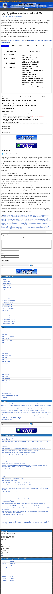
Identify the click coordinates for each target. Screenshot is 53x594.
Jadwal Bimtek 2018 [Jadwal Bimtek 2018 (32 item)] (8, 417)
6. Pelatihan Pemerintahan (7, 291)
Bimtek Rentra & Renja (6, 388)
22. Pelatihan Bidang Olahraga (8, 325)
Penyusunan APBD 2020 (6, 394)
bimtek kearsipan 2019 (24, 215)
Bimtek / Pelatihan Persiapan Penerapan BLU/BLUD (12, 518)
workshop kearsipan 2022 (17, 228)
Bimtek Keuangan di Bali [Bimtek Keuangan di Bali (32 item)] (37, 407)
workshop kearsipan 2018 (21, 227)
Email (2, 254)
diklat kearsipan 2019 (39, 216)
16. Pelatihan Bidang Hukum (7, 312)
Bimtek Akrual (4, 384)
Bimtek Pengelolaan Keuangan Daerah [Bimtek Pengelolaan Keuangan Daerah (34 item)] (36, 410)
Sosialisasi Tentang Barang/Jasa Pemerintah (10, 575)
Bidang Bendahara (5, 335)
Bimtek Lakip (4, 386)
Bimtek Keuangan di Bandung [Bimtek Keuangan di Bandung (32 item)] (46, 407)
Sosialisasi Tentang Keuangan (8, 563)
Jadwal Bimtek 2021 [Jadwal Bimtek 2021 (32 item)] (28, 417)
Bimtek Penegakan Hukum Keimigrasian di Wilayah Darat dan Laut (15, 456)
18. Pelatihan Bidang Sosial (7, 316)
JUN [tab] (43, 46)
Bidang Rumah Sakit (6, 375)
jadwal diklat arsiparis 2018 (6, 219)
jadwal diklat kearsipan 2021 (7, 220)
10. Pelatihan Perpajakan (7, 299)
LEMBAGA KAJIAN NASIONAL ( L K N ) (11, 1)
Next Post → (49, 231)
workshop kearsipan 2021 (6, 228)
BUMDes (3, 390)
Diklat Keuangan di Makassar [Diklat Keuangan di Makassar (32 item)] (17, 415)
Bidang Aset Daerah (6, 333)
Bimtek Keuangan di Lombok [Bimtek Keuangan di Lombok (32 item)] (33, 408)
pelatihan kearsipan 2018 (34, 223)
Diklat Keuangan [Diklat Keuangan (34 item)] (19, 412)
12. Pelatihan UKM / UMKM (7, 304)
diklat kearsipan (22, 216)
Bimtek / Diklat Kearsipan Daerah (16, 40)
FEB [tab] (13, 46)
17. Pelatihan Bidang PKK (7, 314)
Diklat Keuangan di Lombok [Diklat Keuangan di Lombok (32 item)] (7, 415)
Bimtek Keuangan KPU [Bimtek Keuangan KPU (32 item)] (13, 410)
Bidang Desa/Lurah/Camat (7, 342)
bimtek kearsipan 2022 (5, 216)
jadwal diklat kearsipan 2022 (18, 220)
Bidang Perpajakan (5, 367)
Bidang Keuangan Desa (6, 356)
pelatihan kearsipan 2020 (6, 224)
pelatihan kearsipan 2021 (17, 224)
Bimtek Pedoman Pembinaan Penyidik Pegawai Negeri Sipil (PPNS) (15, 499)
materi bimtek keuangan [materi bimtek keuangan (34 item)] (43, 419)
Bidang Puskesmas (5, 373)
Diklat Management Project (7, 462)
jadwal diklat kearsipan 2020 (41, 219)
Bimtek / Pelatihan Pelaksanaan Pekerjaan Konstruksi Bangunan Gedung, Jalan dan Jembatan (20, 470)
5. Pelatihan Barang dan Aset (7, 289)
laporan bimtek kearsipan (30, 222)
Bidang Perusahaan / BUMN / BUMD (9, 369)
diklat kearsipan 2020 (5, 218)
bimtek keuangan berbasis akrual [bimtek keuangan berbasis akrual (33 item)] (23, 405)
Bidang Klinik (4, 359)
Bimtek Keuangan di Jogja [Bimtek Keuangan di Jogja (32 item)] (24, 408)
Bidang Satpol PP (5, 378)
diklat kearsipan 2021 (14, 218)
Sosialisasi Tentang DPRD (7, 567)
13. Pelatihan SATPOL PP (7, 306)
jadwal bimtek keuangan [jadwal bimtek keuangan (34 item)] (37, 417)
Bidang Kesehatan (5, 352)
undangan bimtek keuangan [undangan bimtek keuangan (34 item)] (7, 421)
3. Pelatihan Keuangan (6, 285)
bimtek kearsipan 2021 (43, 215)
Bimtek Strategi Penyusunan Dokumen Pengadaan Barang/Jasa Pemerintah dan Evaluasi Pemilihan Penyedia (24, 495)
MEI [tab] (35, 46)
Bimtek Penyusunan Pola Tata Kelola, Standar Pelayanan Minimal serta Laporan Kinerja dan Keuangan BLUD (23, 505)
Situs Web (3, 258)
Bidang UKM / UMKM (6, 380)
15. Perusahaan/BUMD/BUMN (8, 310)
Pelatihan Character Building (7, 458)
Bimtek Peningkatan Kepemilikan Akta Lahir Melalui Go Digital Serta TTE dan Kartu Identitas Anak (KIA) (22, 486)
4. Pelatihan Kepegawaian (7, 287)
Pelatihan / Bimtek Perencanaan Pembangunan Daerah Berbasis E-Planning (17, 493)
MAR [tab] (20, 46)
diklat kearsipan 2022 (23, 218)
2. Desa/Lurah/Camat (6, 282)
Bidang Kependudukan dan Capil (8, 350)
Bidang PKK (4, 371)
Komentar (4, 238)
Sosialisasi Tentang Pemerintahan (8, 569)
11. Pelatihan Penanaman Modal (8, 301)
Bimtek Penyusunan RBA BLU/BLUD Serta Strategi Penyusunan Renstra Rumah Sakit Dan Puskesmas (22, 507)
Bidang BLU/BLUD (5, 340)
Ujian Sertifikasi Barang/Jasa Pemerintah (10, 397)
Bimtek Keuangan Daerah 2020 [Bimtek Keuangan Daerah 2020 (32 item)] (17, 407)
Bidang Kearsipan (12, 16)
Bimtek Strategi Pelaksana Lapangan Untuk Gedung (12, 472)
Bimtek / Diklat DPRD (6, 382)
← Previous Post (4, 231)
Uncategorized (4, 399)
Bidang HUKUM (5, 344)
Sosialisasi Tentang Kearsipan (8, 582)
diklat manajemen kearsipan (34, 218)
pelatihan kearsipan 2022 (27, 224)
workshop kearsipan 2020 (42, 227)
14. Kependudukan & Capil (7, 308)
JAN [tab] (5, 46)
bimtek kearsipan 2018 (15, 215)
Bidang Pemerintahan (6, 363)
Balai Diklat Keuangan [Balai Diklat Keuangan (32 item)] (5, 405)
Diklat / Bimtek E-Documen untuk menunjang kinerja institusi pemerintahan (22, 14)
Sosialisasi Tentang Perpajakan (8, 580)
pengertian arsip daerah (6, 226)
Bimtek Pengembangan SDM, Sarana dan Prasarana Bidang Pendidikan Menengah (18, 454)
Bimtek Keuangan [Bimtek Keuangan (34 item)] (12, 405)
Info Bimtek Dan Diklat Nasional (8, 392)
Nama (2, 251)
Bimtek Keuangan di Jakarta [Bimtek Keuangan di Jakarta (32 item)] (15, 408)
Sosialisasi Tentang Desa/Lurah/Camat (9, 573)
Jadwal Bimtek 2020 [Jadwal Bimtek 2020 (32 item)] (21, 417)
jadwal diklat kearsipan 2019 (30, 219)
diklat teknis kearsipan (44, 218)
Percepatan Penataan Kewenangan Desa (10, 520)
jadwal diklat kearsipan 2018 (18, 219)
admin (4, 16)
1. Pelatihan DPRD (5, 280)
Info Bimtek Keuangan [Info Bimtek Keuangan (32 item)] (35, 415)
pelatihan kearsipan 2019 (44, 223)
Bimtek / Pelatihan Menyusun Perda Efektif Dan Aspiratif (13, 480)
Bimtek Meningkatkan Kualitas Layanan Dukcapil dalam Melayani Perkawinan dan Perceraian (20, 452)
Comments (19, 16)
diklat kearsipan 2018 (30, 216)
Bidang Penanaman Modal (7, 365)
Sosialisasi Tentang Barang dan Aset (9, 571)
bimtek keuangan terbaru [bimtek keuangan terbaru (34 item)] (22, 410)
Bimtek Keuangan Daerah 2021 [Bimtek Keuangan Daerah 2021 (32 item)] (27, 407)
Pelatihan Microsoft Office (7, 460)
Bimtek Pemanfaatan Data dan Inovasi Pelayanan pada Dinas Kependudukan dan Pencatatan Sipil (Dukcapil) (23, 450)
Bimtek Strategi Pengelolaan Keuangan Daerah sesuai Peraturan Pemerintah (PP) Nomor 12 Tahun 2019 (22, 527)
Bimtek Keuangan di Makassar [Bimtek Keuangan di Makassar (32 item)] (43, 408)
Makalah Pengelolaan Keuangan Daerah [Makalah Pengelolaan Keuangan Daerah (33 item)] (30, 419)
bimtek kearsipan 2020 (34, 215)
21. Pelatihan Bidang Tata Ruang (8, 323)
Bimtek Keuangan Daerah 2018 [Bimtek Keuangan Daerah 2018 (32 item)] (45, 405)
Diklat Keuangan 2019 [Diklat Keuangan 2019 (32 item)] (27, 412)
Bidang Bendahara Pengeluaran (8, 338)
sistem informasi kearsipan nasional (38, 226)
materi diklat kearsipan (39, 222)
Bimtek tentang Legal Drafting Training (9, 482)
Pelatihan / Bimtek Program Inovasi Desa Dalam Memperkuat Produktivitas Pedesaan (19, 484)
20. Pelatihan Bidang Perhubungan (9, 320)
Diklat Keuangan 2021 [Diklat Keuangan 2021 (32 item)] (41, 412)
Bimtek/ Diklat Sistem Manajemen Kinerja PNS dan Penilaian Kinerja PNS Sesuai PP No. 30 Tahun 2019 (22, 474)
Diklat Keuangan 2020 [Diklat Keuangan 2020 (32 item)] (34, 412)
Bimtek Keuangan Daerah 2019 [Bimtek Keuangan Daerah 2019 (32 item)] (6, 407)
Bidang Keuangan (5, 354)
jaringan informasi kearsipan (18, 222)
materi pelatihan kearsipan (14, 223)
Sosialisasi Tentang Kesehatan (8, 577)
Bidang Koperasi (5, 361)
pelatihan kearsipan (24, 223)
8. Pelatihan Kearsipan (6, 295)
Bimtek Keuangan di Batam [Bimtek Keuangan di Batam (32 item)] (5, 408)
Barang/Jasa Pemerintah (6, 331)
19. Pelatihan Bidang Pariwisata (8, 318)
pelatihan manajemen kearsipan (39, 224)
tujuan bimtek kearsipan (10, 227)
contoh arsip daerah (15, 216)
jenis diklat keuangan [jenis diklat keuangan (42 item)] (12, 419)
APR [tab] (28, 46)
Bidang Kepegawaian (6, 348)
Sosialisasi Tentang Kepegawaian (8, 565)
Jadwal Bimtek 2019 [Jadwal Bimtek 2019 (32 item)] (14, 417)
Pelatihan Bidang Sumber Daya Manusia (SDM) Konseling (13, 464)
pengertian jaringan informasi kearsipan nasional (21, 226)
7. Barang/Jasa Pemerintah (7, 293)
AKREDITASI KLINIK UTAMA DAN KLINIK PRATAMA (12, 516)
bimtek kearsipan (6, 215)
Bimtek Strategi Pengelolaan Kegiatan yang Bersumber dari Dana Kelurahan (17, 497)
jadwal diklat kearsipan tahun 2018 (32, 220)
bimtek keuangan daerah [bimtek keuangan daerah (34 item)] (34, 405)
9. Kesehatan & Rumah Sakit (7, 297)
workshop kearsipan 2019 (32, 227)
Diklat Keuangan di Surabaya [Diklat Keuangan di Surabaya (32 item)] (27, 415)
